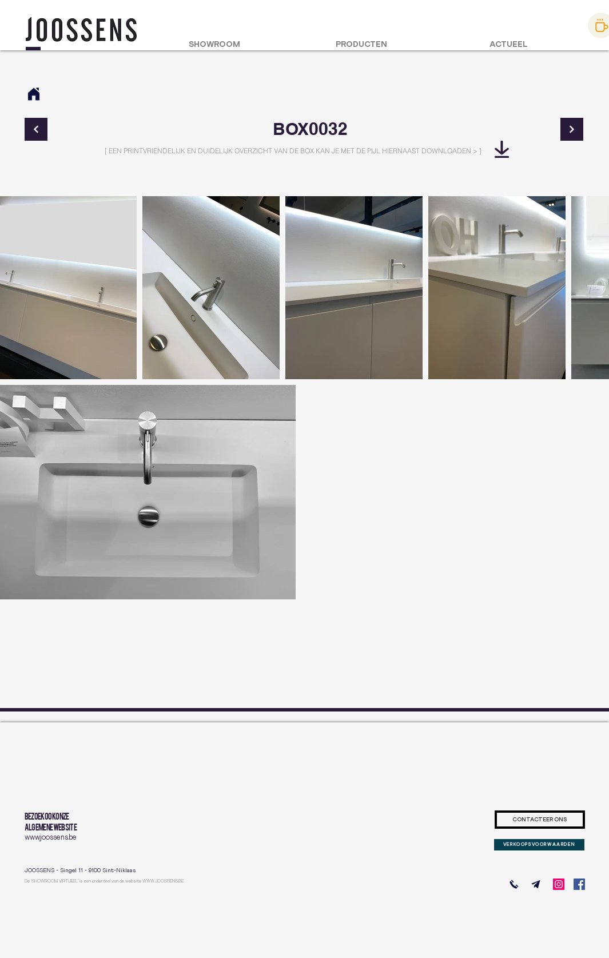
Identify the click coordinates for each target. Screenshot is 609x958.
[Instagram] (558, 884)
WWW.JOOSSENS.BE (163, 881)
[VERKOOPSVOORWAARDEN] (539, 844)
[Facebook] (579, 884)
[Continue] (36, 129)
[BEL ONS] (514, 884)
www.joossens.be (51, 837)
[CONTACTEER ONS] (540, 819)
